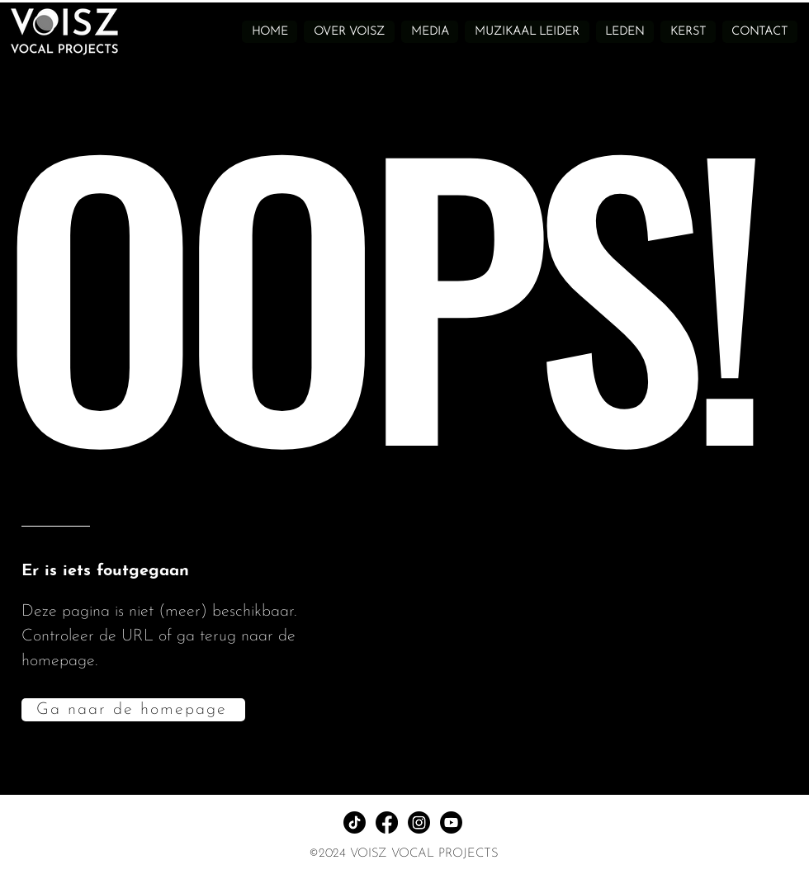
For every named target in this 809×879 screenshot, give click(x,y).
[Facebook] (387, 822)
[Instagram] (419, 822)
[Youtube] (451, 822)
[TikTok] (354, 822)
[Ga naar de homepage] (133, 709)
